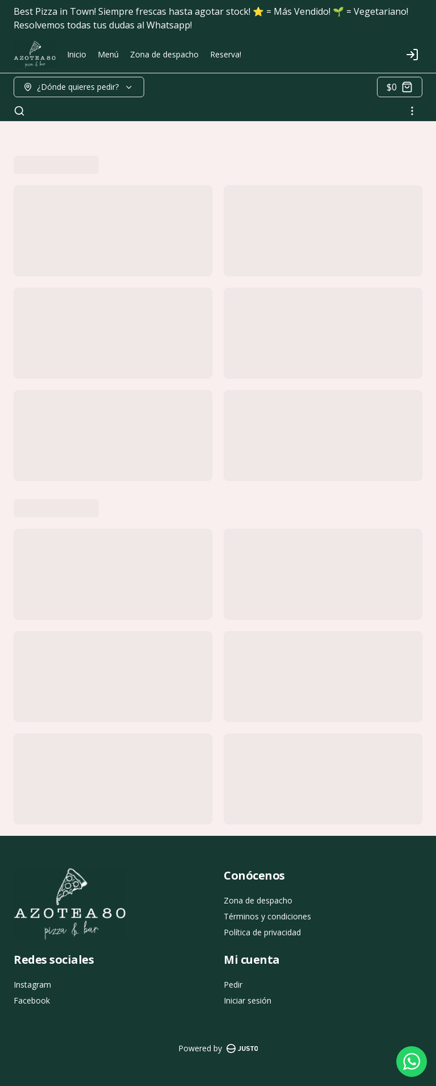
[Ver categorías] (412, 111)
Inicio (76, 54)
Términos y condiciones (267, 916)
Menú (108, 54)
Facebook (32, 1000)
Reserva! (225, 54)
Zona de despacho (164, 54)
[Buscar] (19, 111)
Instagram (32, 984)
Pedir (233, 984)
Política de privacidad (262, 932)
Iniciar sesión (247, 1000)
